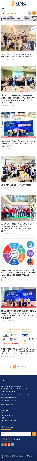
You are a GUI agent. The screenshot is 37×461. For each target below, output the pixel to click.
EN (34, 13)
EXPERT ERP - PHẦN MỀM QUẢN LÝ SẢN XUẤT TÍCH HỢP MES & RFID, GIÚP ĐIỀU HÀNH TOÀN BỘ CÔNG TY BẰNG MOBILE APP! (18, 273)
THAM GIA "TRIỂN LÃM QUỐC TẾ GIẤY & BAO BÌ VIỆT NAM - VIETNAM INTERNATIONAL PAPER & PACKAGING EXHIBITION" (18, 314)
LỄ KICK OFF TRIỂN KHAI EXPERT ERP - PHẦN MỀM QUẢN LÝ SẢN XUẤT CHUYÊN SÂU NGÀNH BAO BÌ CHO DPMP (17, 227)
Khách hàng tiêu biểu (7, 415)
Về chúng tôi (5, 410)
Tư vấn (3, 423)
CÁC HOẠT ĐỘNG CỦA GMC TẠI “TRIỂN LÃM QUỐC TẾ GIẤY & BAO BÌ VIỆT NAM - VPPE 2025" (18, 143)
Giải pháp (4, 413)
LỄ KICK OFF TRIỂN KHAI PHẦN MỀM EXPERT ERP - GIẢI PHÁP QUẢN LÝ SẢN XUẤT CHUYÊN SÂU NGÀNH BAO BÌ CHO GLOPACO (17, 99)
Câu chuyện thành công (8, 420)
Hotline (8, 13)
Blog (2, 418)
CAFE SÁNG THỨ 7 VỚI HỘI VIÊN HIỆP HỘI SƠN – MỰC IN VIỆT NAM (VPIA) (17, 55)
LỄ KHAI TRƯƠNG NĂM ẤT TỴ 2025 (16, 185)
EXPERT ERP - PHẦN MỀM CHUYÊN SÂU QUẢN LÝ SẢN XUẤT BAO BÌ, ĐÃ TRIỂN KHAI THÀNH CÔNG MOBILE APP (18, 351)
